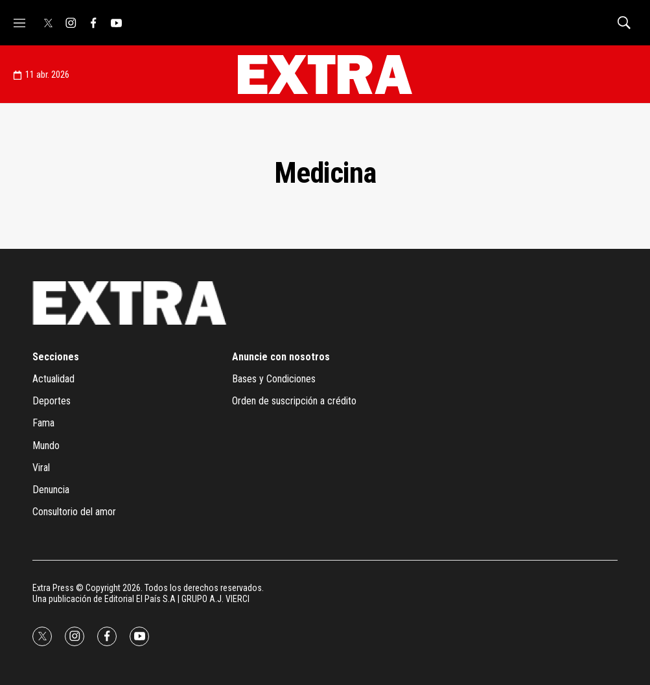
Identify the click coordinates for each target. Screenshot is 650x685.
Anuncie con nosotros (281, 357)
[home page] (325, 74)
